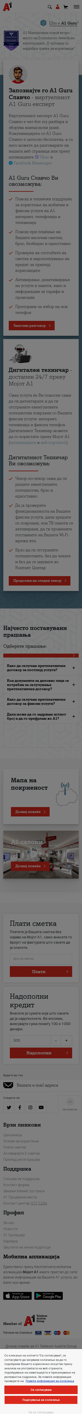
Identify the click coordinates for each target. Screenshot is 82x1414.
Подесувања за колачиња (41, 1400)
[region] (41, 1381)
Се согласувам (41, 1389)
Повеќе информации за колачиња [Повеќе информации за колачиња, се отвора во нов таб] (50, 1381)
